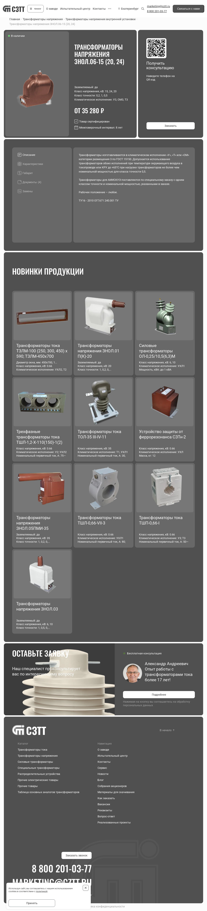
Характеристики (33, 163)
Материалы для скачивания (116, 792)
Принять (31, 903)
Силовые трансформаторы (35, 761)
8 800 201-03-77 (157, 11)
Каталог (37, 9)
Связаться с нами (188, 8)
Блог (101, 780)
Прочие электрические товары (38, 780)
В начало (165, 730)
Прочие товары (28, 786)
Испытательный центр (75, 8)
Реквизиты (105, 810)
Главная (14, 19)
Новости (103, 774)
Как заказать (106, 798)
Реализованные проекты (114, 822)
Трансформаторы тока (32, 749)
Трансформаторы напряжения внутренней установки (100, 19)
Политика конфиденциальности (103, 906)
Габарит (28, 173)
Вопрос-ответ (106, 816)
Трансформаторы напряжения (43, 19)
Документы (32, 182)
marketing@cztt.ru (158, 6)
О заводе (52, 8)
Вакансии (104, 804)
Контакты (99, 8)
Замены (28, 191)
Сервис (102, 768)
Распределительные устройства (39, 774)
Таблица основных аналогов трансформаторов (48, 792)
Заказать (171, 125)
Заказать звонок (76, 855)
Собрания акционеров (112, 786)
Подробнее (159, 694)
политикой (41, 891)
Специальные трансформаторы (39, 768)
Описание (29, 154)
